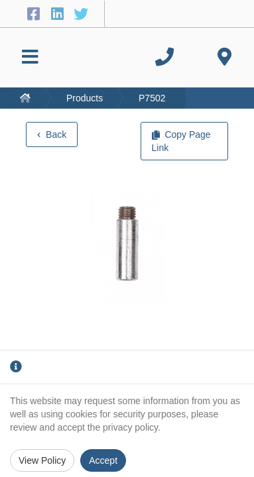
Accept (103, 460)
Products (84, 98)
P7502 (152, 98)
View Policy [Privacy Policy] (42, 460)
